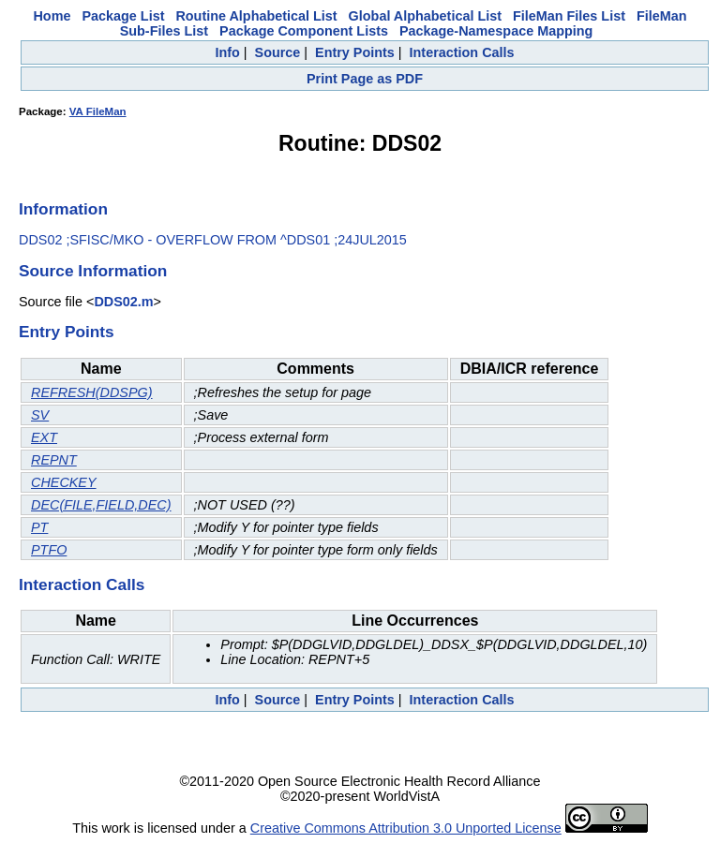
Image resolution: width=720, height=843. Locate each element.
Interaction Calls (462, 52)
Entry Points (355, 52)
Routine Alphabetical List (256, 15)
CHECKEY (64, 482)
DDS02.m (123, 301)
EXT (44, 437)
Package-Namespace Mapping (495, 30)
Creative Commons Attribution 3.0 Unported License (406, 828)
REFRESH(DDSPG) (92, 392)
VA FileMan (98, 111)
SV (40, 414)
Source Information (93, 270)
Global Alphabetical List (425, 15)
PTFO (49, 549)
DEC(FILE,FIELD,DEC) (101, 504)
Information (63, 209)
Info (227, 52)
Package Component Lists (303, 30)
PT (39, 527)
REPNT (54, 459)
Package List (123, 15)
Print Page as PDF (365, 78)
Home (51, 15)
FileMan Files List (569, 15)
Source (278, 52)
